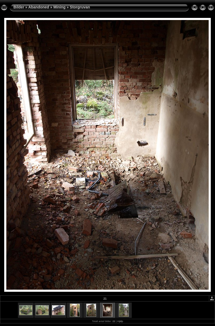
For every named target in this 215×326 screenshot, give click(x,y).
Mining (59, 7)
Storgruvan (80, 7)
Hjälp (120, 321)
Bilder (18, 7)
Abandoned (38, 7)
